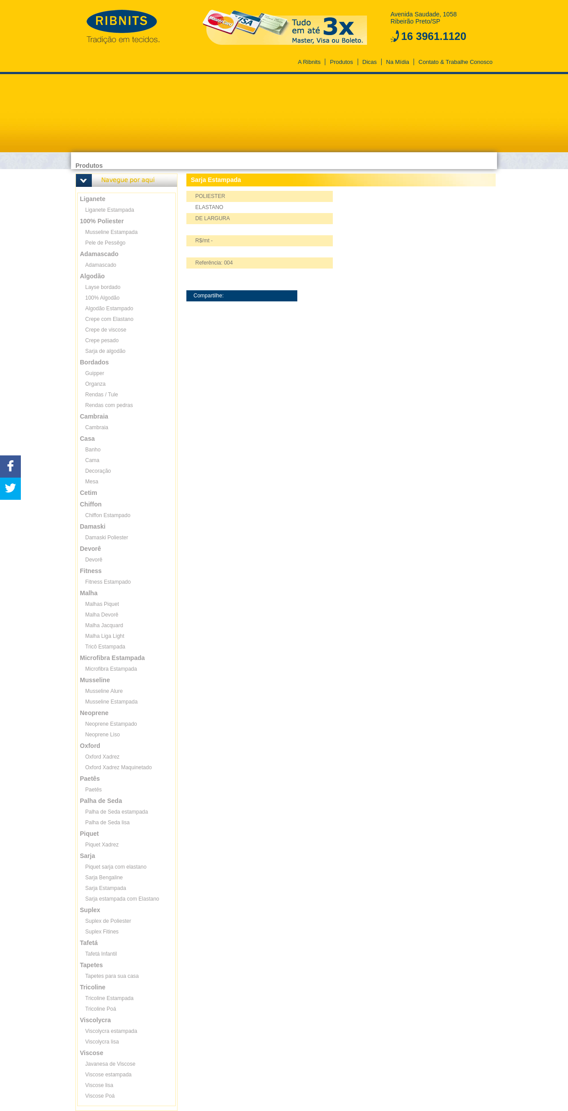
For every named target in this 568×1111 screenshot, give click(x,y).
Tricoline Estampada (109, 998)
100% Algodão (102, 298)
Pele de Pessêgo (105, 243)
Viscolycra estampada (111, 1031)
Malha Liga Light (104, 636)
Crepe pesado (101, 340)
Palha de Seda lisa (107, 822)
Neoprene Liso (102, 734)
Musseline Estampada (111, 232)
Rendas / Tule (101, 394)
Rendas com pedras (109, 405)
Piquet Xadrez (101, 845)
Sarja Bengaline (104, 877)
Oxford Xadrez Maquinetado (118, 767)
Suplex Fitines (101, 932)
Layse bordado (102, 287)
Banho (93, 450)
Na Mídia (397, 62)
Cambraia (96, 427)
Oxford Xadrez (102, 757)
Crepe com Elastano (109, 319)
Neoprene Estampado (111, 724)
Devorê (94, 560)
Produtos (341, 62)
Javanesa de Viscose (110, 1064)
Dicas (370, 62)
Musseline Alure (104, 691)
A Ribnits (309, 62)
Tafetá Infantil (101, 954)
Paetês (93, 790)
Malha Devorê (101, 615)
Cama (92, 460)
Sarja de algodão (105, 351)
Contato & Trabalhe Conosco (455, 62)
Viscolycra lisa (102, 1042)
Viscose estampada (108, 1074)
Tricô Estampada (105, 647)
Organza (95, 384)
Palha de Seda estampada (116, 812)
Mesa (91, 481)
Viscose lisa (99, 1085)
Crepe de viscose (105, 330)
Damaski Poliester (106, 537)
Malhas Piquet (102, 604)
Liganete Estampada (109, 210)
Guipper (94, 373)
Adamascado (100, 265)
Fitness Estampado (108, 582)
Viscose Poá (100, 1096)
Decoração (98, 471)
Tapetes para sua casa (112, 976)
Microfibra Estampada (111, 669)
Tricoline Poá (100, 1009)
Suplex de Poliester (108, 921)
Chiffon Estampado (107, 515)
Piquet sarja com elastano (115, 867)
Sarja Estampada (105, 888)
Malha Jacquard (104, 625)
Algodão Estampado (109, 308)
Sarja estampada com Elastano (122, 899)
